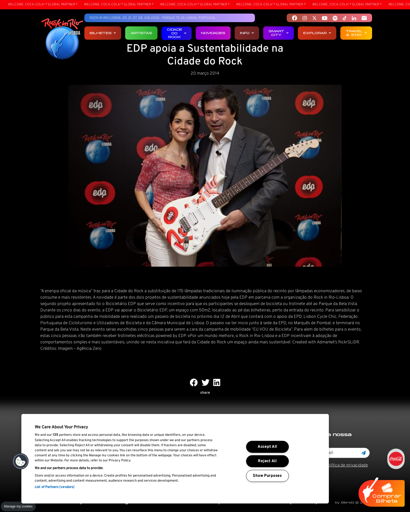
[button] (20, 461)
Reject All (267, 461)
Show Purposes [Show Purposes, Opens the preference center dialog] (267, 475)
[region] (175, 458)
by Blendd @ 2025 (352, 503)
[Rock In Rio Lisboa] (62, 39)
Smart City (279, 33)
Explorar (317, 33)
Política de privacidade (346, 465)
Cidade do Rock (176, 33)
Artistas (141, 33)
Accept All (267, 446)
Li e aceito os (333, 465)
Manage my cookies (18, 506)
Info (247, 33)
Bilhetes (103, 33)
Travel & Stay (356, 33)
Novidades (213, 33)
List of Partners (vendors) (54, 487)
